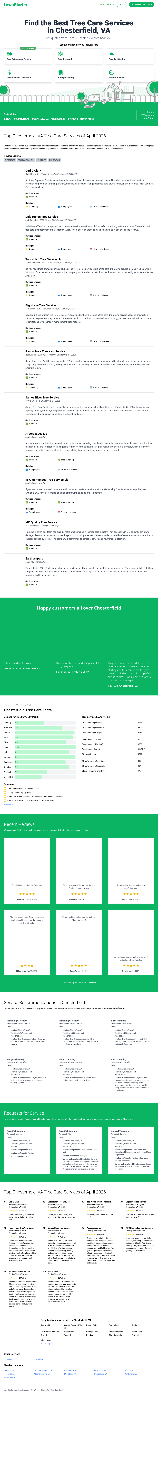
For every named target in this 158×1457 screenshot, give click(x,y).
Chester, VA (9, 1370)
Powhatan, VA (130, 1374)
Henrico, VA (129, 1370)
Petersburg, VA (100, 1374)
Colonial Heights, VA (43, 1370)
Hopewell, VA (9, 1374)
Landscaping (9, 1359)
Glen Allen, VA (100, 1370)
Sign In (122, 4)
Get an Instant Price (141, 4)
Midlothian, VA (70, 1374)
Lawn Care (38, 1359)
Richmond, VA (10, 1377)
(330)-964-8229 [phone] (107, 4)
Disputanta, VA (70, 1370)
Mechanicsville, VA (42, 1374)
